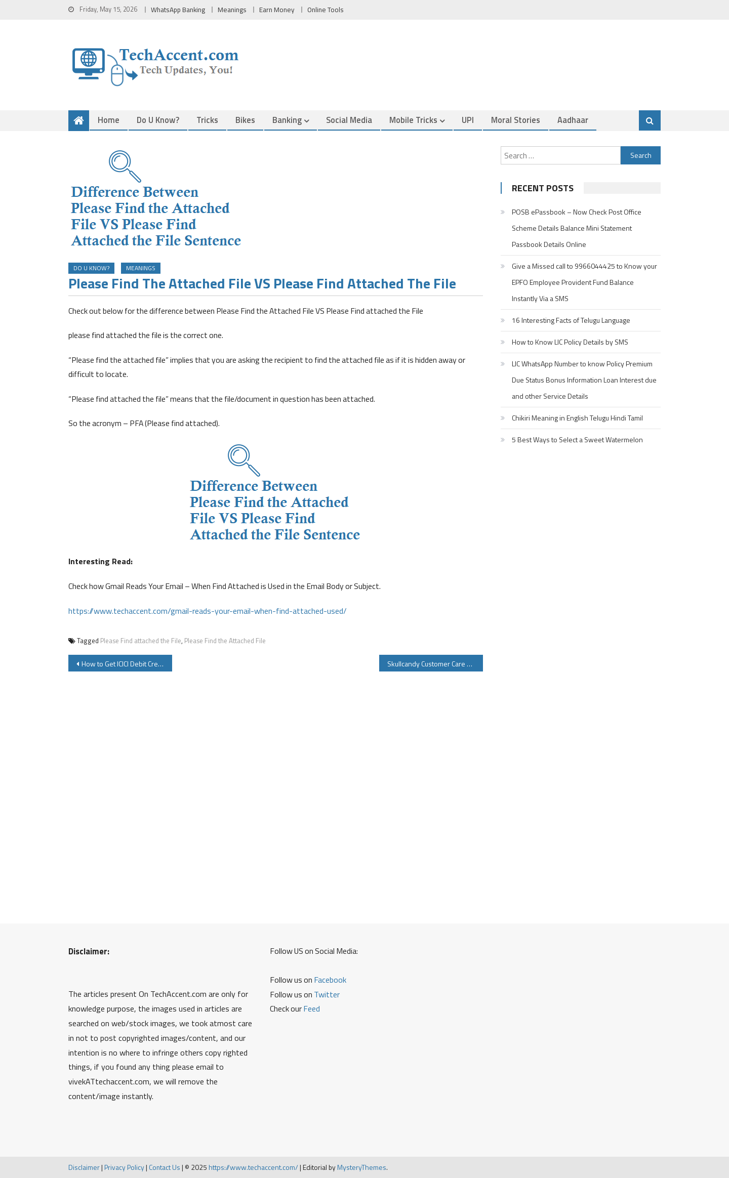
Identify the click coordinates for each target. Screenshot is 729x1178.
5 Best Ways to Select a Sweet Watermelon (577, 439)
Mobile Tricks (413, 119)
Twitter (327, 994)
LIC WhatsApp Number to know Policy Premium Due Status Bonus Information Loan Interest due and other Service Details (584, 379)
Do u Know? (158, 119)
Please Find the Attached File (225, 641)
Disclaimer (84, 1167)
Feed (311, 1008)
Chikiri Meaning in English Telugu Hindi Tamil (577, 417)
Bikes (245, 119)
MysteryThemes (361, 1167)
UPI (468, 119)
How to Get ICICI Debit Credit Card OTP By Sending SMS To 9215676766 (127, 663)
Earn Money (277, 10)
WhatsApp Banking (178, 10)
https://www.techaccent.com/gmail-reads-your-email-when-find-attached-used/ (207, 611)
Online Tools (325, 10)
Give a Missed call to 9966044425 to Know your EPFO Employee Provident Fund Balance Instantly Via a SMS (584, 282)
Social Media (349, 119)
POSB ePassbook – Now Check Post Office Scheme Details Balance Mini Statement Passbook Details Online (576, 227)
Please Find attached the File (140, 641)
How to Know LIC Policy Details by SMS (570, 341)
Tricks (207, 119)
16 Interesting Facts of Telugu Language (571, 320)
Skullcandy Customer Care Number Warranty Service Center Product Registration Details (435, 663)
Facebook (330, 980)
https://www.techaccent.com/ (253, 1167)
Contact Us (164, 1167)
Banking (287, 119)
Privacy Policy (124, 1167)
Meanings (232, 10)
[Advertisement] (275, 795)
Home (108, 119)
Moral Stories (515, 119)
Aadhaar (572, 119)
